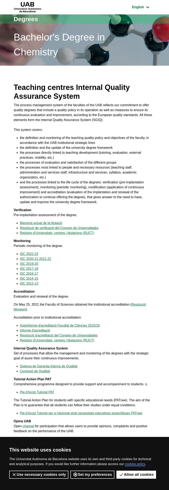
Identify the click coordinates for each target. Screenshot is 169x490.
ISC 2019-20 (29, 263)
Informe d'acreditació (35, 330)
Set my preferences (92, 474)
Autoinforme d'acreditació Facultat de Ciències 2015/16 (60, 325)
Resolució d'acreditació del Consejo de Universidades (59, 335)
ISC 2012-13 (29, 283)
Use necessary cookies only (39, 474)
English (143, 7)
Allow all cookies (136, 474)
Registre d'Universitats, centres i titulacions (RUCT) (57, 233)
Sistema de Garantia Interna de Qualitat (49, 366)
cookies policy (135, 464)
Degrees (26, 19)
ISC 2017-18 (29, 268)
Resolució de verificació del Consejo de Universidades (59, 228)
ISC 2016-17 (29, 273)
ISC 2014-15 (29, 278)
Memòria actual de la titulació (41, 223)
